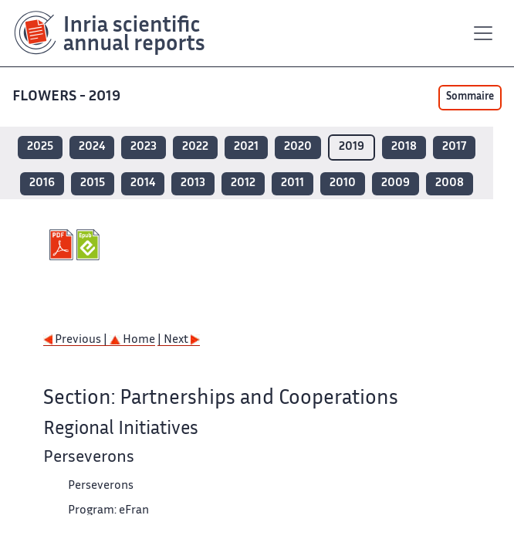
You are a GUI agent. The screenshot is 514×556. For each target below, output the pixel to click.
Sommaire (470, 97)
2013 (193, 183)
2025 (40, 147)
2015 (92, 183)
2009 (395, 183)
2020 (298, 147)
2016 (42, 183)
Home (132, 340)
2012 (243, 183)
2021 (246, 147)
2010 (343, 183)
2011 (292, 183)
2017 (454, 147)
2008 (449, 183)
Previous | (76, 340)
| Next (178, 340)
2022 (195, 147)
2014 (142, 183)
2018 (404, 147)
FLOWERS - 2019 (67, 96)
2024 (92, 147)
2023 (143, 147)
